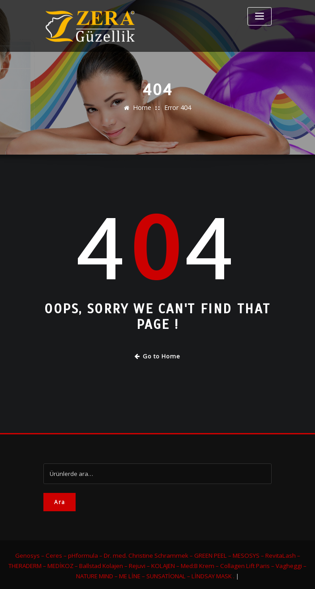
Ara (59, 500)
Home (143, 108)
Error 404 (177, 108)
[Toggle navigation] (259, 16)
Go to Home (158, 355)
